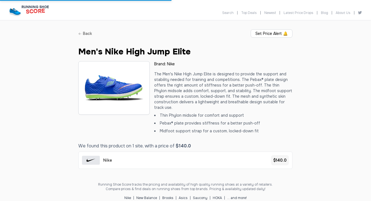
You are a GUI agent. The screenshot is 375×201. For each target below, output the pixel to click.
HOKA (217, 198)
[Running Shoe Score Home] (15, 11)
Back (85, 33)
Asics (183, 198)
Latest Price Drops (298, 13)
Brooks (167, 198)
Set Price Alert (271, 33)
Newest (270, 13)
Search (228, 13)
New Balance (146, 198)
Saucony (200, 198)
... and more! (237, 198)
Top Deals (249, 13)
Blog (324, 13)
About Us (343, 13)
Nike (171, 63)
